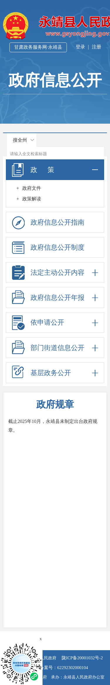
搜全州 (20, 140)
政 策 (55, 170)
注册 (96, 46)
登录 (80, 46)
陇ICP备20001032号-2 (81, 657)
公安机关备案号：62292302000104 (55, 667)
